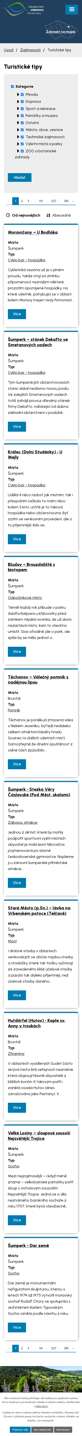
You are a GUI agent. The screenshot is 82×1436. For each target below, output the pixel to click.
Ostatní (32, 122)
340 (66, 201)
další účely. (42, 1406)
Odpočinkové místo (25, 597)
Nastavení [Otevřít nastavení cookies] (63, 1429)
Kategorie (24, 86)
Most (12, 941)
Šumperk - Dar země (28, 1245)
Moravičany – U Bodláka (33, 232)
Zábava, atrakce (22, 822)
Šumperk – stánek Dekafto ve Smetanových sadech (38, 342)
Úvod (8, 50)
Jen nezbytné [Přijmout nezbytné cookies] (42, 1429)
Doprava (33, 101)
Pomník (14, 710)
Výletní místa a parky (44, 143)
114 (41, 201)
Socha (13, 1166)
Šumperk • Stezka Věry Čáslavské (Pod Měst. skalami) (39, 792)
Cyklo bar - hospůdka (26, 260)
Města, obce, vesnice (44, 129)
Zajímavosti (30, 50)
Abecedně (61, 215)
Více (17, 314)
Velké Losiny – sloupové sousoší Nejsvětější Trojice (39, 1135)
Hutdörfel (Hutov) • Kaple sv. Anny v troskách (36, 1023)
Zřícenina (16, 1053)
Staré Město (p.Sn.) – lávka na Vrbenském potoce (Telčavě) (39, 910)
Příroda (32, 94)
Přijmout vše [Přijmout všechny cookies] (20, 1429)
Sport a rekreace (41, 108)
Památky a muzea (42, 115)
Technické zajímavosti (45, 136)
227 (53, 201)
